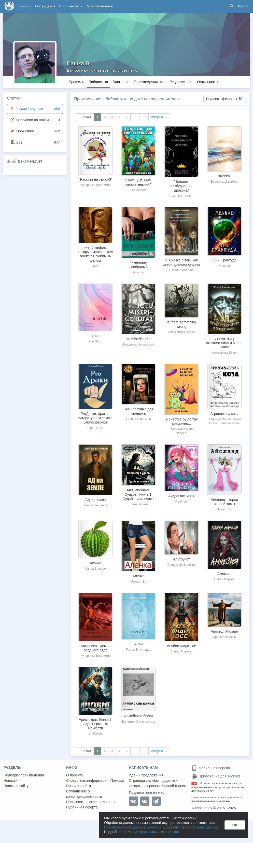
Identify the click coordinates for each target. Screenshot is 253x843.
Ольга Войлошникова (224, 423)
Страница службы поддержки (153, 780)
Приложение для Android (215, 776)
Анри (138, 644)
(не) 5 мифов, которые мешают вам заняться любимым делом (95, 253)
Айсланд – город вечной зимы (224, 501)
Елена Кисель (138, 504)
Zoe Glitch (96, 341)
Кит (95, 266)
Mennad (224, 266)
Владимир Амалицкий (138, 344)
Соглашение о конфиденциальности (84, 794)
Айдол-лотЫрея (181, 496)
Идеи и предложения (146, 775)
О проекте (74, 775)
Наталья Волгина (181, 270)
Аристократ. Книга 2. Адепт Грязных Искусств (95, 723)
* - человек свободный (138, 264)
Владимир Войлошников (223, 419)
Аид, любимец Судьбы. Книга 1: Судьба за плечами (138, 494)
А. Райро (95, 734)
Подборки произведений (24, 775)
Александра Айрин (181, 332)
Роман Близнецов (138, 649)
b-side (95, 336)
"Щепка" (224, 176)
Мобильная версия (210, 768)
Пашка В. (79, 63)
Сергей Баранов (95, 505)
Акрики (95, 563)
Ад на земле (95, 500)
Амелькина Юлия (224, 352)
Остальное (208, 82)
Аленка (139, 576)
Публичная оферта (82, 807)
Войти (243, 6)
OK (234, 825)
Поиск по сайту (16, 786)
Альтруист (181, 559)
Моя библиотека (100, 6)
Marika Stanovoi (95, 568)
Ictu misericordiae (138, 339)
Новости (10, 780)
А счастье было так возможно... (181, 421)
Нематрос (139, 272)
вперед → (159, 117)
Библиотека (98, 82)
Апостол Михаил (224, 631)
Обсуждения (45, 6)
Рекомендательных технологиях (153, 832)
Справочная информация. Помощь (95, 780)
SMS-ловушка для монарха (138, 411)
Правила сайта (78, 786)
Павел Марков (224, 579)
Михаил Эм (224, 509)
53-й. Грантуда (224, 260)
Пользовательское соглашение (92, 802)
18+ (194, 783)
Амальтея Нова (181, 196)
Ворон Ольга (96, 428)
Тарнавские (138, 190)
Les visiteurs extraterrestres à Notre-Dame (224, 342)
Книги (25, 6)
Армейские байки (138, 716)
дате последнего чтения (157, 99)
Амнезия (224, 574)
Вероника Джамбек (224, 181)
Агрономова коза (224, 414)
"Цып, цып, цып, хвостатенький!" (138, 182)
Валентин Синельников (138, 721)
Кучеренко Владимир (95, 185)
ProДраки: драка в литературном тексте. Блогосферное (96, 418)
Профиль (76, 82)
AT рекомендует (27, 161)
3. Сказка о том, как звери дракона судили (181, 262)
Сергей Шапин (174, 786)
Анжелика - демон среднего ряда (96, 648)
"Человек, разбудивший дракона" (181, 186)
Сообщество (71, 6)
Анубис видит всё (181, 646)
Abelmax (182, 501)
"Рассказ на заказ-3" (96, 179)
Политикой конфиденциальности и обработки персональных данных (161, 827)
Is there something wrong (181, 324)
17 (144, 117)
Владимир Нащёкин (181, 565)
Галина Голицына (138, 419)
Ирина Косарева (224, 637)
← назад (84, 117)
